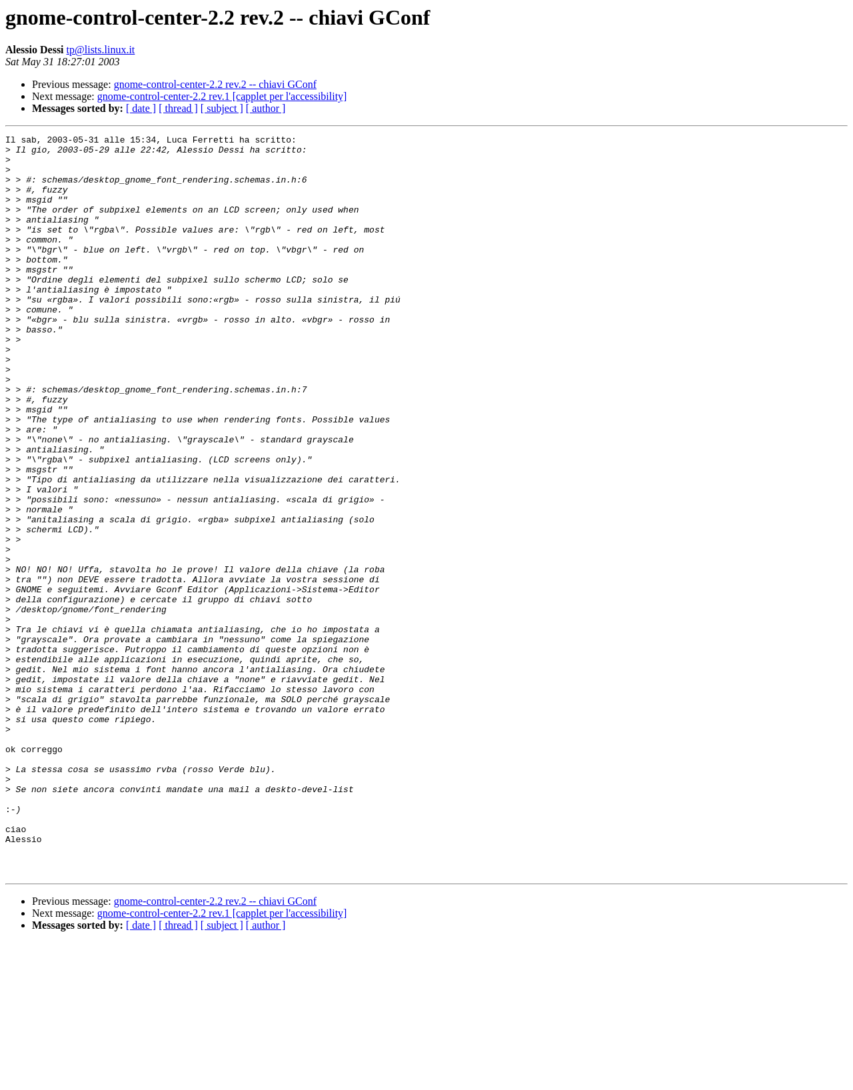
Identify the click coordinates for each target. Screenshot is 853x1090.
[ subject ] (222, 108)
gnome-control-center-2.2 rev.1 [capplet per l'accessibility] (222, 96)
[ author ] (266, 108)
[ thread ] (178, 108)
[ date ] (141, 108)
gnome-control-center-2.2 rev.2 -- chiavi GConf (215, 84)
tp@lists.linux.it (101, 49)
